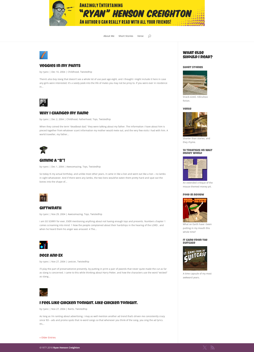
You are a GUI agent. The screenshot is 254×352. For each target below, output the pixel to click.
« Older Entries (48, 337)
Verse (140, 36)
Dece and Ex (51, 256)
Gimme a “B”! (52, 161)
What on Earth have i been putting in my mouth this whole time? (197, 228)
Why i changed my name (64, 113)
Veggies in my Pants (60, 66)
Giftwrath (50, 208)
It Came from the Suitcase (195, 242)
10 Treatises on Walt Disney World (197, 152)
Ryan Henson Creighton (66, 347)
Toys (95, 119)
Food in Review (193, 194)
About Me (109, 36)
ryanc (46, 71)
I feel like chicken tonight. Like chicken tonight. (89, 303)
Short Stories (126, 36)
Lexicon (72, 261)
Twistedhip (86, 71)
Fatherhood (85, 119)
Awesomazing (73, 166)
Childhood (73, 71)
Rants (71, 308)
